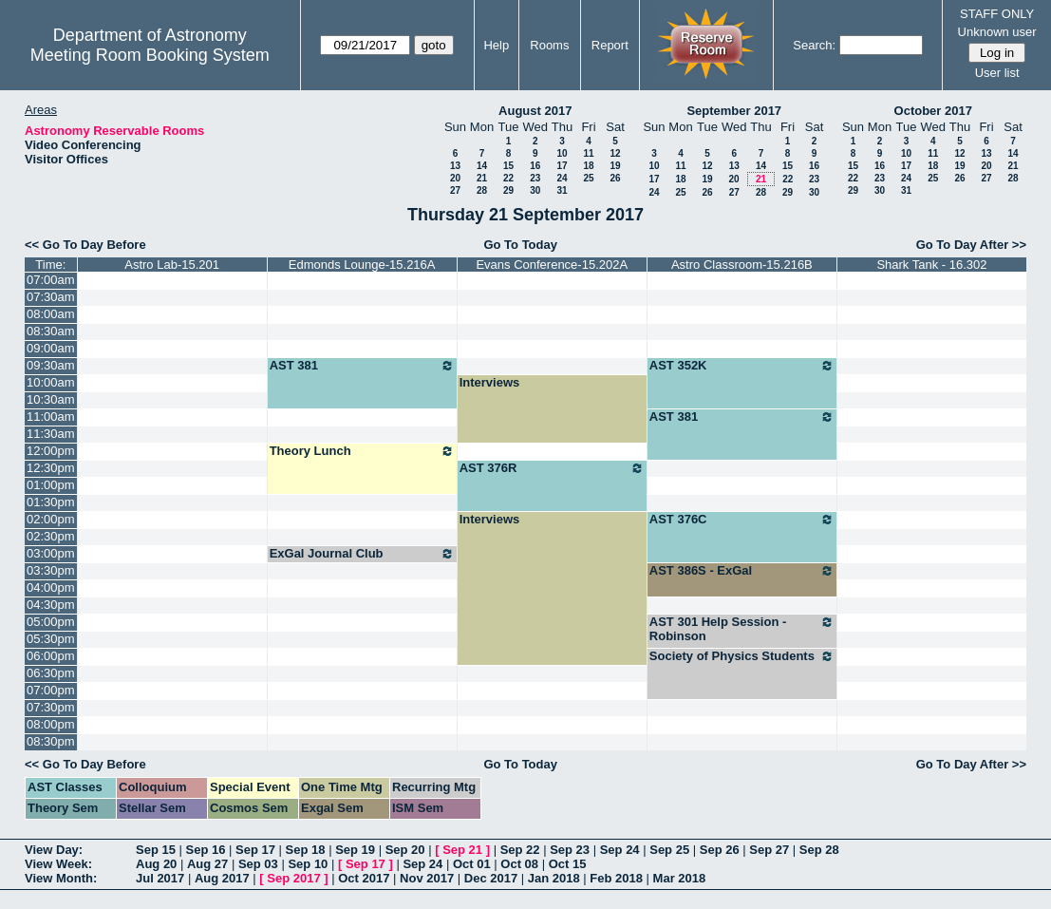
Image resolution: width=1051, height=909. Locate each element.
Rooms (549, 45)
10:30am (51, 399)
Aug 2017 (222, 878)
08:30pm (51, 741)
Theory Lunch (362, 451)
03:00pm (51, 553)
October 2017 (933, 111)
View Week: (58, 864)
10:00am (51, 382)
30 (535, 190)
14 (482, 166)
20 (455, 178)
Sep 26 (720, 850)
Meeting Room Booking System (150, 55)
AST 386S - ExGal (742, 570)
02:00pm (51, 519)
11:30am (51, 433)
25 (588, 178)
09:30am (51, 365)
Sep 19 (355, 850)
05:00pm (51, 622)
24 (561, 178)
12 (615, 153)
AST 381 (362, 365)
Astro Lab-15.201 (171, 264)
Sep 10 (308, 864)
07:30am (51, 297)
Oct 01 (472, 864)
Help (496, 45)
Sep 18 (306, 850)
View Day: (54, 850)
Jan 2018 (554, 878)
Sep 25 (669, 850)
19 (615, 166)
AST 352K (742, 365)
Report (610, 45)
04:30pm (51, 604)
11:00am (51, 416)
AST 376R (552, 468)
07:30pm (51, 707)
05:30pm (51, 639)
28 (482, 190)
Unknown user (997, 32)
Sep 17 (255, 850)
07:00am (51, 280)
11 (588, 153)
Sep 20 (405, 850)
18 (588, 166)
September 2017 (733, 111)
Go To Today (520, 244)
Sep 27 (769, 850)
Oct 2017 (363, 878)
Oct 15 (568, 864)
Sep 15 (156, 850)
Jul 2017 (160, 878)
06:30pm (51, 673)
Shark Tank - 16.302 (931, 264)
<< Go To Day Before (85, 244)
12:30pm (51, 468)
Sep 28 (819, 850)
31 (561, 190)
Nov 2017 (427, 878)
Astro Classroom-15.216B (742, 264)
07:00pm (51, 690)
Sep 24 (620, 850)
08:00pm (51, 724)
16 (535, 166)
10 (561, 153)
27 (455, 190)
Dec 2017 (490, 878)
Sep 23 (570, 850)
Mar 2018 (679, 878)
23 (535, 178)
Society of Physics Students (742, 656)
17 (561, 166)
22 (508, 178)
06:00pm (51, 656)
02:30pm (51, 536)
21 (482, 178)
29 (508, 190)
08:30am (51, 331)
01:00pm (51, 485)
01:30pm (51, 502)
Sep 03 (258, 864)
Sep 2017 (293, 878)
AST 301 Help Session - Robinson (742, 629)
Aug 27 (207, 864)
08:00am (51, 314)
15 (508, 166)
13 (455, 166)
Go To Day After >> (971, 244)
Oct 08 (519, 864)
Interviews (490, 382)
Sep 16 (206, 850)
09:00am (51, 348)
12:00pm (51, 451)
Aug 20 (156, 864)
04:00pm (51, 587)
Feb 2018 (616, 878)
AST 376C (742, 519)
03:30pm (51, 570)
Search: (814, 45)
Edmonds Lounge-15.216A (362, 264)
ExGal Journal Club (362, 553)
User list (997, 73)
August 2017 (535, 111)
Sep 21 (462, 850)
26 (615, 178)
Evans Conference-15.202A (552, 264)
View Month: (61, 878)
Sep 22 (520, 850)
